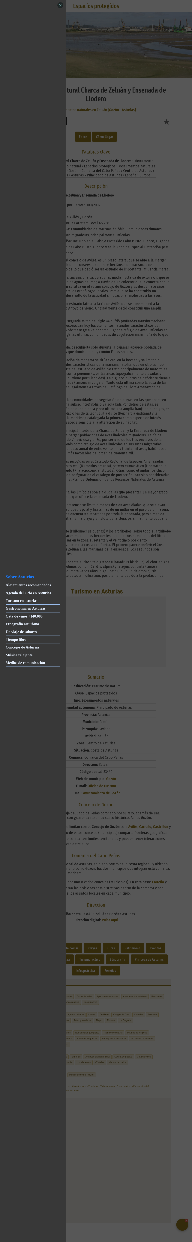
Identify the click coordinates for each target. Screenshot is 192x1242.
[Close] (60, 5)
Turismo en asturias (21, 601)
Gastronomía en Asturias (26, 608)
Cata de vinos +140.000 (24, 616)
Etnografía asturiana (22, 624)
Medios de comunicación (25, 663)
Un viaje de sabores (21, 632)
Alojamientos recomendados (28, 585)
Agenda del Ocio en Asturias (28, 593)
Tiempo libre (16, 639)
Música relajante (19, 655)
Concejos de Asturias (22, 647)
